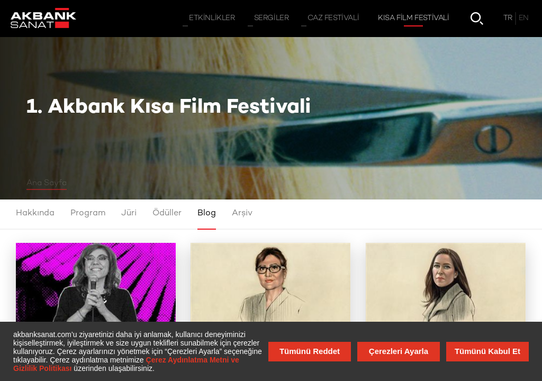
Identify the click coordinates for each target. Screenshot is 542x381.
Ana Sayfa (46, 183)
